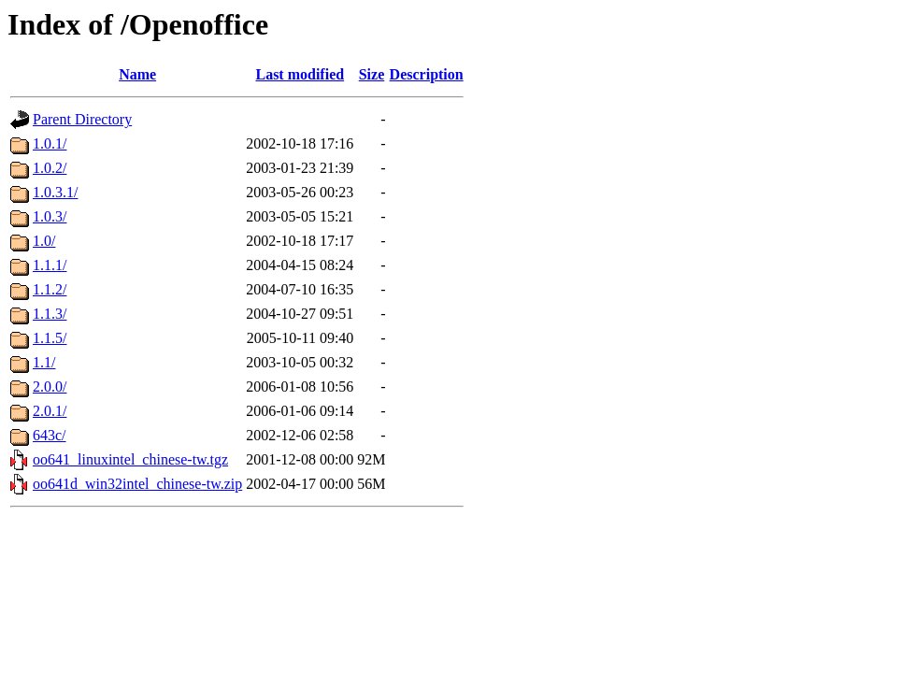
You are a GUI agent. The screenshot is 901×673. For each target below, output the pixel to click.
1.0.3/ (49, 216)
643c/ (49, 435)
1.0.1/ (49, 143)
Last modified (299, 74)
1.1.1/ (49, 265)
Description (427, 74)
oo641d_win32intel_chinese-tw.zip (137, 484)
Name (137, 74)
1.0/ (44, 241)
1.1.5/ (49, 338)
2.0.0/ (49, 386)
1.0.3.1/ (55, 192)
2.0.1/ (49, 411)
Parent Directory (82, 119)
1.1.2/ (49, 289)
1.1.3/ (49, 314)
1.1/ (44, 362)
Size (372, 74)
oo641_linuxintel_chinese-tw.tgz (130, 459)
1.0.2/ (49, 168)
